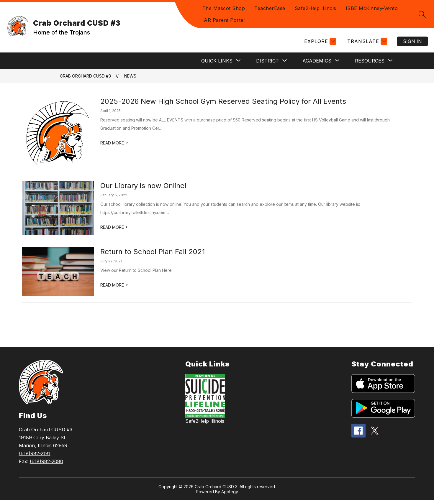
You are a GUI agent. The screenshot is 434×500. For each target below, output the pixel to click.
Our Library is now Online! (143, 185)
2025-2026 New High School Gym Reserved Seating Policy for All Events (223, 101)
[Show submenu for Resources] (369, 60)
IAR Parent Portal (223, 20)
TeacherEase (269, 8)
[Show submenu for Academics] (316, 60)
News (130, 75)
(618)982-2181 (34, 453)
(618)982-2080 (46, 461)
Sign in (412, 41)
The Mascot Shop (223, 8)
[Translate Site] (366, 41)
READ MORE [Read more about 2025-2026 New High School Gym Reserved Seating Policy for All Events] (114, 142)
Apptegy (229, 491)
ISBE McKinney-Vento (372, 8)
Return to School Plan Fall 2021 (152, 251)
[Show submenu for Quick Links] (216, 60)
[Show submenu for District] (267, 60)
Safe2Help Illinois (315, 8)
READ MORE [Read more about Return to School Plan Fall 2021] (114, 284)
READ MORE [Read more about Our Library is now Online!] (114, 227)
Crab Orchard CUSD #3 (85, 75)
